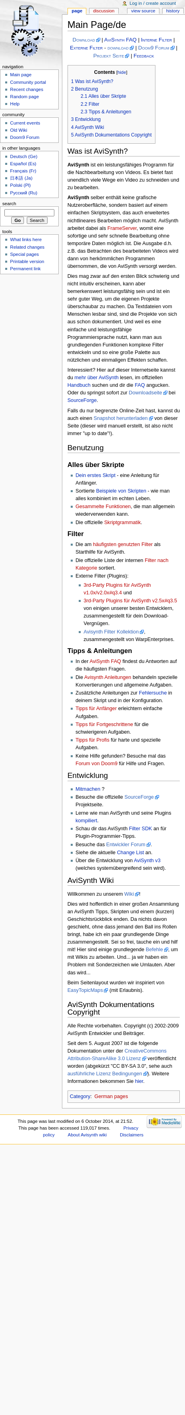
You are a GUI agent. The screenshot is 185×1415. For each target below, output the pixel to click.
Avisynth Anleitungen (107, 677)
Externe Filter (86, 48)
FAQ (140, 385)
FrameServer (122, 228)
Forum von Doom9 (96, 763)
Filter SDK (140, 828)
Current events (25, 123)
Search (9, 203)
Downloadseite (145, 393)
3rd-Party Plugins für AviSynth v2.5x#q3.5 (130, 601)
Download (84, 40)
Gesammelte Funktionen (103, 506)
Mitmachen (88, 789)
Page (77, 10)
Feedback (143, 56)
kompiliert (86, 820)
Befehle (154, 949)
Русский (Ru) (23, 192)
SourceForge (82, 400)
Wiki (129, 894)
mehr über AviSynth (96, 377)
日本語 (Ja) (21, 178)
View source (143, 10)
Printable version (27, 261)
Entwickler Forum (125, 844)
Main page (21, 74)
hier (139, 1081)
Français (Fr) (23, 170)
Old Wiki (18, 130)
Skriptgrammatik (122, 522)
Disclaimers (131, 1134)
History (173, 10)
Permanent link (25, 268)
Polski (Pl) (20, 185)
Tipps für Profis (92, 740)
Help (15, 103)
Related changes (27, 247)
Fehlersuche (153, 693)
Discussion (103, 10)
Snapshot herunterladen (120, 418)
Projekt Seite (108, 56)
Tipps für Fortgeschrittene (104, 724)
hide (121, 72)
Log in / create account (152, 3)
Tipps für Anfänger (96, 708)
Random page (24, 96)
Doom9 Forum (153, 48)
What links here (26, 239)
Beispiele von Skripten (121, 491)
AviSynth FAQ (120, 40)
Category (80, 1096)
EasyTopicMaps (85, 990)
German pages (111, 1096)
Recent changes (26, 89)
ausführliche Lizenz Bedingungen (105, 1074)
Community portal (28, 82)
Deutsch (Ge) (23, 156)
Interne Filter (156, 40)
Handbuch (79, 385)
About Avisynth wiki (87, 1134)
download (118, 48)
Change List (130, 852)
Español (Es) (23, 163)
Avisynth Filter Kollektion (111, 632)
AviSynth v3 (147, 860)
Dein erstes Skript (95, 475)
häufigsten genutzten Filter (123, 544)
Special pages (24, 254)
